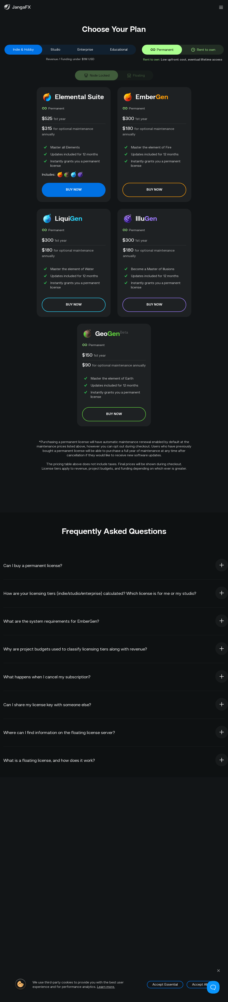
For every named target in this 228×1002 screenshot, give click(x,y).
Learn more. (106, 985)
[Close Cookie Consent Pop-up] (218, 971)
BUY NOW (74, 189)
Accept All (199, 982)
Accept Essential (165, 982)
